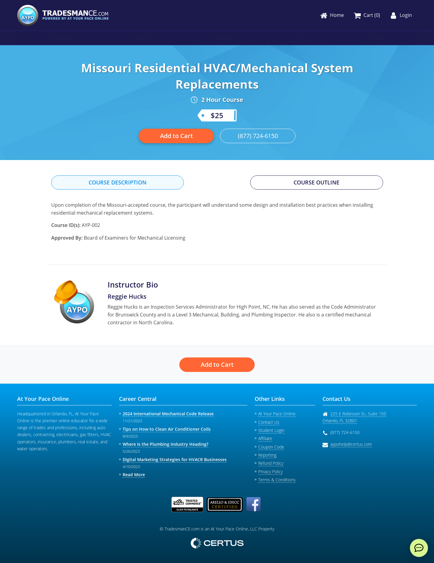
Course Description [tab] (117, 182)
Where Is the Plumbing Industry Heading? (165, 444)
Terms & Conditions (277, 480)
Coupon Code (271, 447)
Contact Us (268, 422)
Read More (134, 474)
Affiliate (265, 438)
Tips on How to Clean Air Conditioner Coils (167, 429)
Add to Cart (176, 136)
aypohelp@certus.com (351, 444)
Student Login (271, 430)
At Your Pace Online (277, 414)
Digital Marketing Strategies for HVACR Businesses (175, 459)
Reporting (267, 455)
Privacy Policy (270, 471)
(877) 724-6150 (258, 136)
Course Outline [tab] (316, 182)
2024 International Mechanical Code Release (168, 414)
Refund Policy (270, 463)
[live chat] (419, 548)
